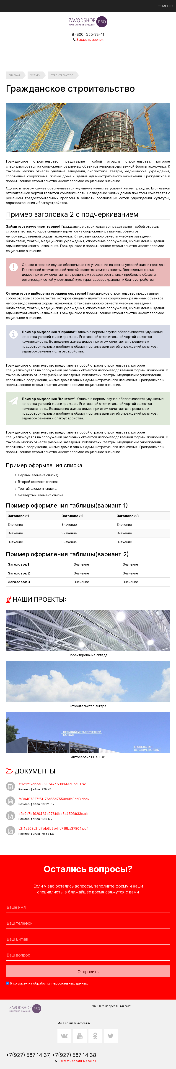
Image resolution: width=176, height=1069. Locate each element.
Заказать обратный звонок (77, 1061)
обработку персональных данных (60, 983)
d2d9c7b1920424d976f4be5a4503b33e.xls (53, 813)
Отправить (88, 971)
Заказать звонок (90, 39)
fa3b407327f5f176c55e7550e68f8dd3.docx (53, 799)
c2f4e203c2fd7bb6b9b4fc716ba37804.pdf (53, 828)
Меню (165, 6)
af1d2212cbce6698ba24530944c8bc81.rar (52, 784)
